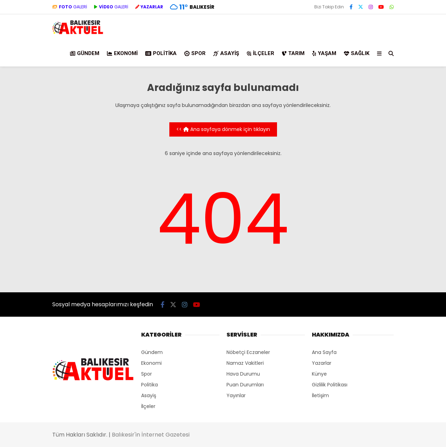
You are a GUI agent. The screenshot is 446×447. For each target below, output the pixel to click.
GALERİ (69, 7)
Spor (195, 53)
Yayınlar (236, 395)
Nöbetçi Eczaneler (248, 352)
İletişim (320, 395)
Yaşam (324, 53)
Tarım (293, 53)
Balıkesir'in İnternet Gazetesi (151, 435)
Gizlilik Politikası (329, 384)
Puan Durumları (245, 384)
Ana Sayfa (324, 352)
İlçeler (260, 53)
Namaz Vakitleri (245, 363)
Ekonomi (122, 53)
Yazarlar (321, 363)
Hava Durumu (243, 373)
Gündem (84, 53)
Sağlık (356, 53)
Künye (319, 373)
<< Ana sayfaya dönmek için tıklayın (223, 129)
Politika (161, 53)
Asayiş (226, 53)
